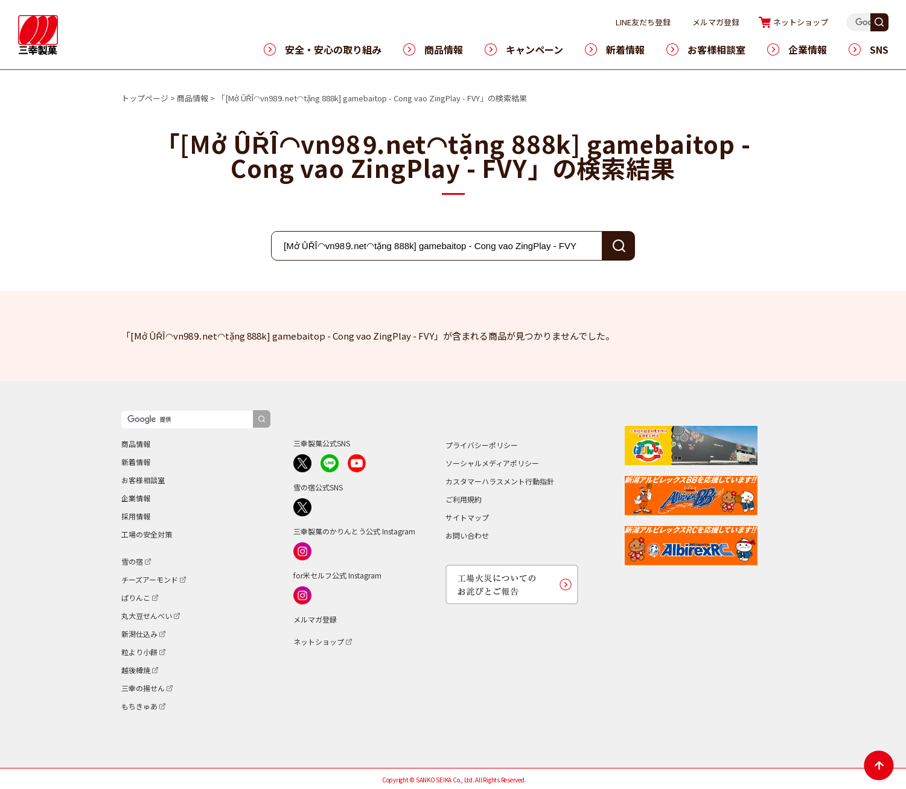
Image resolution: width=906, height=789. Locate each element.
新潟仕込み (139, 634)
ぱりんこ (135, 597)
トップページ (144, 98)
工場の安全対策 (146, 534)
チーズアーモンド (149, 579)
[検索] (187, 419)
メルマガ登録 (740, 22)
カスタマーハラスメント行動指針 (499, 481)
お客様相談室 (716, 49)
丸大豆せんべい (146, 615)
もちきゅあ (139, 706)
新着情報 (625, 49)
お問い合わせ (467, 535)
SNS (879, 49)
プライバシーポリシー (481, 445)
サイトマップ (467, 517)
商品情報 (443, 49)
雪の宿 (132, 561)
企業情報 (807, 49)
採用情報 (135, 516)
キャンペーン (534, 49)
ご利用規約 (463, 499)
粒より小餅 (139, 652)
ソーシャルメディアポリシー (492, 463)
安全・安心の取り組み (333, 49)
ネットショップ (824, 22)
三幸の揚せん (143, 688)
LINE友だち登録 (667, 22)
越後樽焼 (135, 670)
